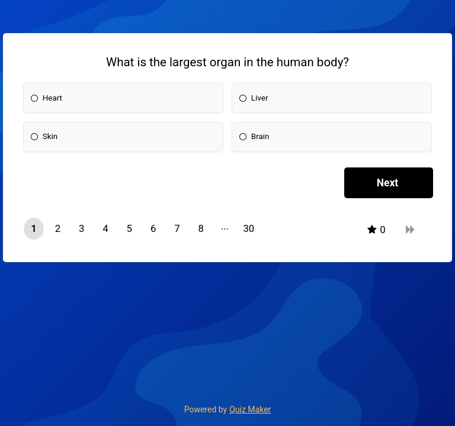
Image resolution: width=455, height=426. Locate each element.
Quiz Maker (250, 409)
